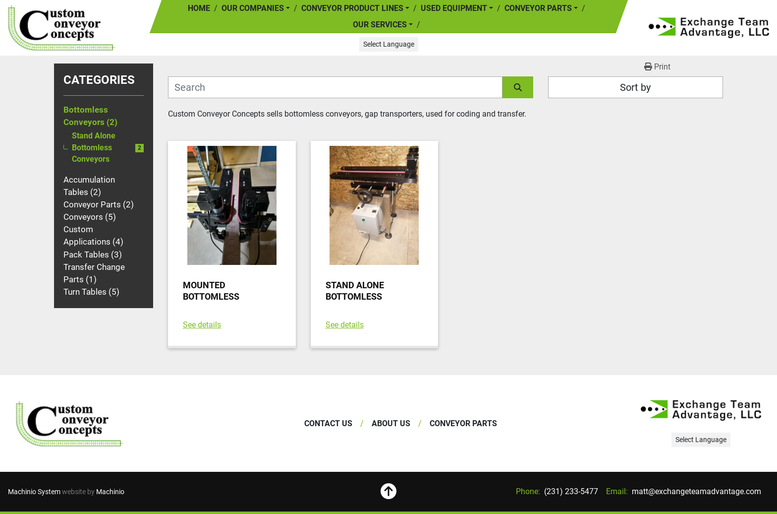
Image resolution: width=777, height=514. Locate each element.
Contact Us (328, 423)
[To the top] (388, 492)
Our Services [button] (380, 24)
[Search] (335, 87)
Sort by (635, 87)
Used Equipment (454, 8)
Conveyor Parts (538, 8)
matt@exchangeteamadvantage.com (695, 491)
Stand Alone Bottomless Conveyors (93, 147)
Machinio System (34, 492)
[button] (355, 8)
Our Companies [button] (253, 8)
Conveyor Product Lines (352, 8)
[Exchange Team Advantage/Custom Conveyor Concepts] (69, 424)
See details (202, 324)
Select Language (388, 44)
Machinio (110, 492)
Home (199, 8)
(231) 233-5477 (570, 491)
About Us (391, 423)
